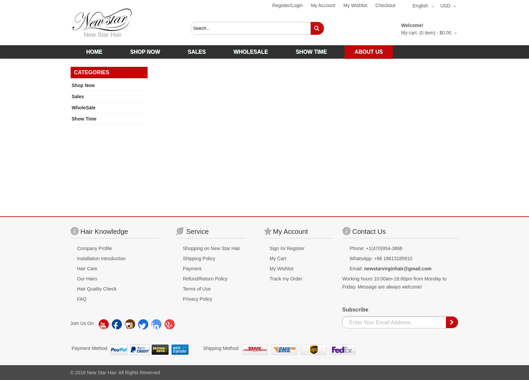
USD (445, 5)
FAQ (81, 299)
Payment (192, 268)
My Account (323, 5)
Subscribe (355, 310)
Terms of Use (196, 289)
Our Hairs (87, 278)
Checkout (385, 5)
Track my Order (286, 278)
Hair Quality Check (97, 289)
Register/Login (287, 5)
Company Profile (94, 248)
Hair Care (87, 268)
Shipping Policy (199, 258)
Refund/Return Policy (205, 278)
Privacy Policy (197, 299)
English (420, 5)
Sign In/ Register (287, 248)
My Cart (278, 258)
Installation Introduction (101, 258)
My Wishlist (356, 5)
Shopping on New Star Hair (211, 248)
